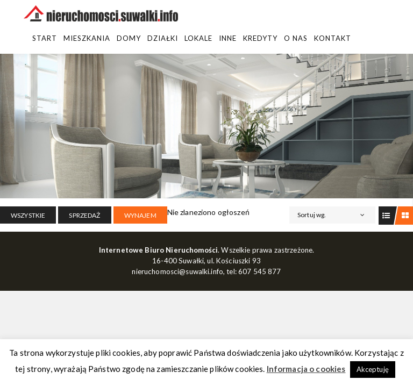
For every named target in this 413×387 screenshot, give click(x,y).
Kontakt (332, 38)
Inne (228, 38)
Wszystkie (28, 215)
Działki (162, 38)
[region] (206, 126)
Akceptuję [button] (373, 369)
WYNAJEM (140, 215)
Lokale (198, 38)
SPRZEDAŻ (84, 215)
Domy (129, 38)
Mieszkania (86, 38)
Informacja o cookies (306, 369)
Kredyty (260, 38)
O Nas (296, 38)
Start (44, 38)
